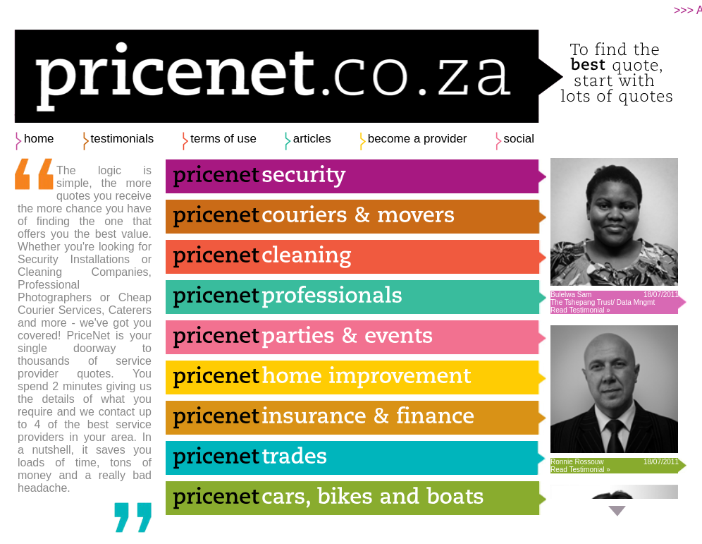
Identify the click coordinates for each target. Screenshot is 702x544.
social (519, 138)
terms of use (223, 138)
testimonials (122, 138)
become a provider (417, 138)
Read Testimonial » (580, 310)
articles (312, 138)
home (39, 138)
